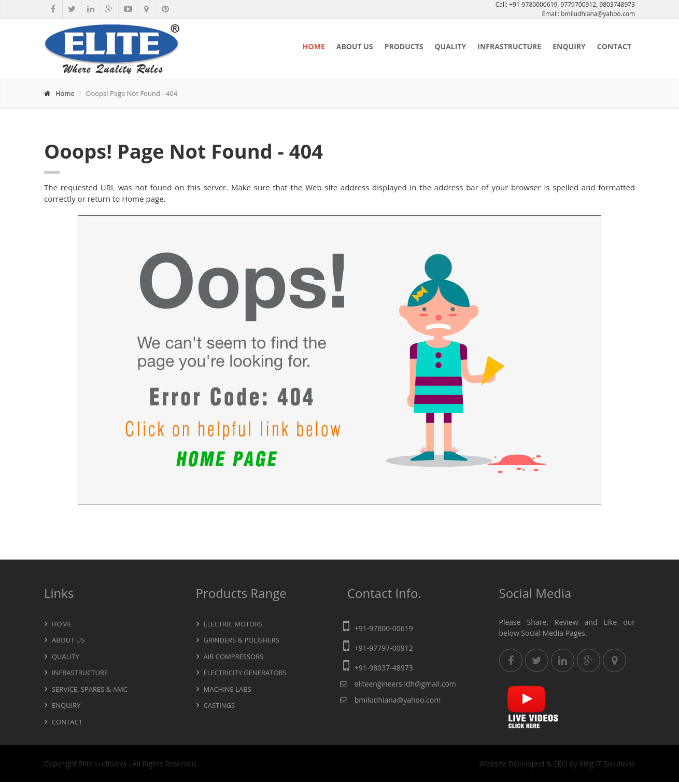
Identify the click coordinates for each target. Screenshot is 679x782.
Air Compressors (234, 656)
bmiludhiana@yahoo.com (598, 13)
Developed (526, 764)
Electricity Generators (245, 672)
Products (404, 46)
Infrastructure (509, 46)
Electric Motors (233, 624)
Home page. (143, 198)
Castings (219, 705)
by (573, 764)
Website (492, 764)
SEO (560, 764)
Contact (614, 46)
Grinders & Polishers (241, 640)
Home (314, 46)
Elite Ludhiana (104, 764)
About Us (354, 46)
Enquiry (569, 46)
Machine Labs (227, 689)
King (586, 764)
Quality (450, 46)
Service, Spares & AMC (90, 689)
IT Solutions (615, 764)
